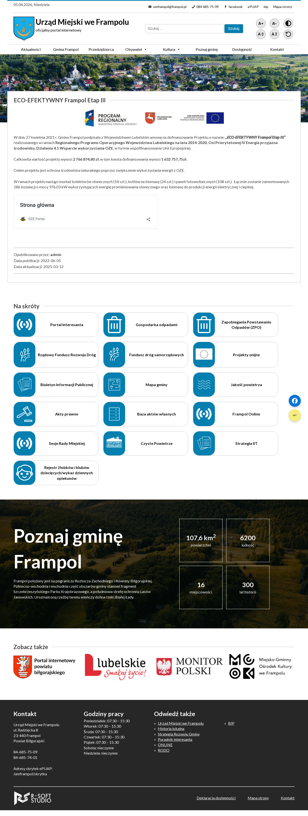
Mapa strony (282, 7)
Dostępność (242, 49)
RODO (163, 750)
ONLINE (165, 744)
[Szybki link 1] (295, 401)
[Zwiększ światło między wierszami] (261, 34)
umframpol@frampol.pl (169, 7)
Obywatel (136, 49)
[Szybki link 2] (295, 415)
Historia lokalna (171, 728)
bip (266, 7)
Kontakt (277, 49)
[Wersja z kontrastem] (288, 23)
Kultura (171, 49)
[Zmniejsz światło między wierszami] (274, 34)
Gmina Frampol (66, 50)
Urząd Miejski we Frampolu (181, 723)
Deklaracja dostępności (216, 798)
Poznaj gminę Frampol (207, 50)
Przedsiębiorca (101, 50)
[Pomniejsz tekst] (274, 23)
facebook (236, 7)
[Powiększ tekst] (261, 23)
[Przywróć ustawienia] (288, 34)
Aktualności (31, 49)
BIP (231, 723)
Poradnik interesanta (175, 739)
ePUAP (253, 7)
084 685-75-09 (207, 7)
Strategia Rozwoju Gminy (179, 734)
